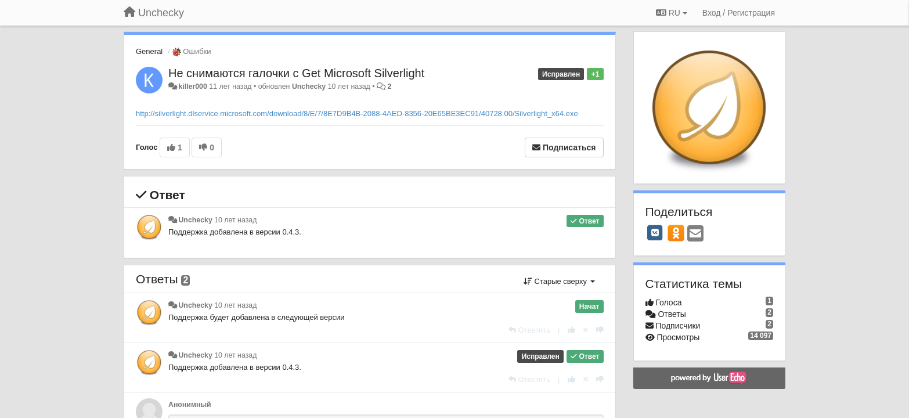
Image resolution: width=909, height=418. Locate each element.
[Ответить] (529, 330)
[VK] (655, 233)
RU (671, 12)
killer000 (192, 86)
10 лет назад (235, 220)
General (149, 51)
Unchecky (309, 86)
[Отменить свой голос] (586, 330)
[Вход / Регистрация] (739, 13)
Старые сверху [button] (559, 281)
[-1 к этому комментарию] (600, 330)
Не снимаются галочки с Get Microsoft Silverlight (296, 73)
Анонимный (189, 405)
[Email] (695, 234)
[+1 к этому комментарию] (571, 330)
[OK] (676, 233)
